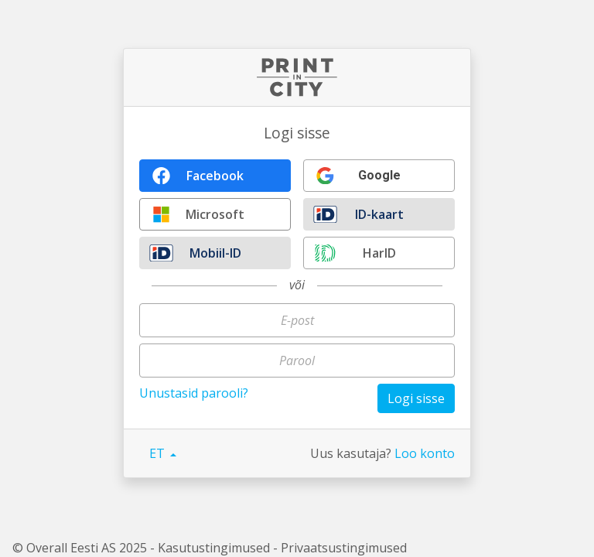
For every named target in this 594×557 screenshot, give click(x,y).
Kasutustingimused (214, 547)
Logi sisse (416, 398)
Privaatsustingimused (344, 547)
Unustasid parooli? (193, 393)
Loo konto (424, 453)
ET (158, 453)
